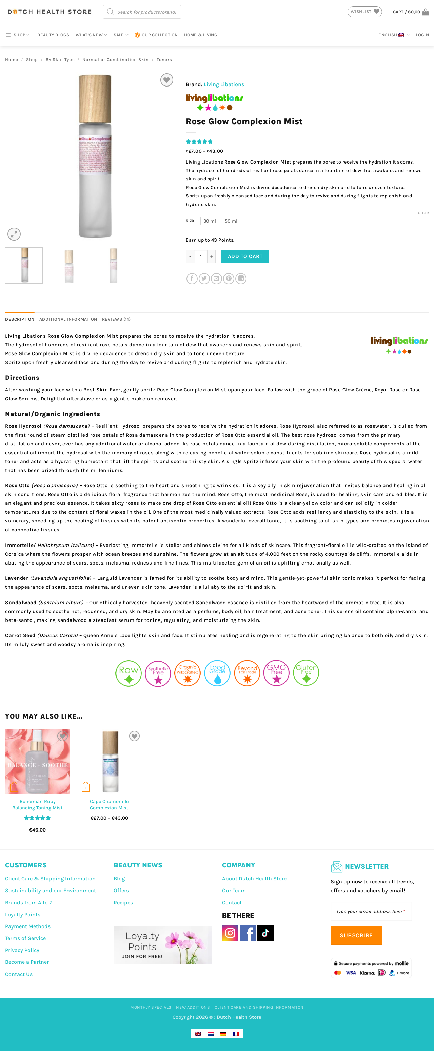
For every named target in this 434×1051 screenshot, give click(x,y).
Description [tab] (20, 319)
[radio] (210, 221)
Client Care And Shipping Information (259, 1007)
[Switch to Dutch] (210, 1033)
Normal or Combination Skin (115, 59)
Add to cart (245, 256)
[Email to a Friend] (216, 278)
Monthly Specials (151, 1007)
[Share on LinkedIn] (240, 278)
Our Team (234, 890)
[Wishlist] (167, 80)
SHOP (17, 35)
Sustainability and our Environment (50, 890)
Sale (121, 35)
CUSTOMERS (26, 865)
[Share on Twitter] (204, 278)
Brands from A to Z (29, 902)
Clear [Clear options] (423, 213)
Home (11, 59)
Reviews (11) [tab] (116, 319)
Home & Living (200, 34)
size (190, 220)
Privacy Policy (22, 950)
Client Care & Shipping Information (50, 878)
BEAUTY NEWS (138, 865)
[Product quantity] (201, 256)
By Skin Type (60, 59)
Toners (164, 59)
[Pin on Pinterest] (228, 278)
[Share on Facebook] (192, 278)
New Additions (193, 1007)
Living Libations (224, 84)
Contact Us (19, 974)
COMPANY (238, 865)
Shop (32, 59)
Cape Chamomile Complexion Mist (109, 805)
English (394, 35)
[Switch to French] (236, 1033)
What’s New (91, 35)
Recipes (123, 902)
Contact (232, 902)
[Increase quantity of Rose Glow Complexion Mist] (212, 256)
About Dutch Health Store (254, 878)
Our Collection (156, 35)
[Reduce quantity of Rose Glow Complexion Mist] (190, 256)
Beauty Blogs (53, 34)
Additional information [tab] (68, 319)
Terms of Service (25, 938)
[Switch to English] (197, 1033)
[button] (411, 11)
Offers (121, 890)
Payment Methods (28, 926)
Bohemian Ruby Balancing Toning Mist (37, 805)
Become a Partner (27, 962)
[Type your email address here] (371, 911)
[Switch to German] (223, 1033)
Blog (119, 878)
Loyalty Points (22, 914)
